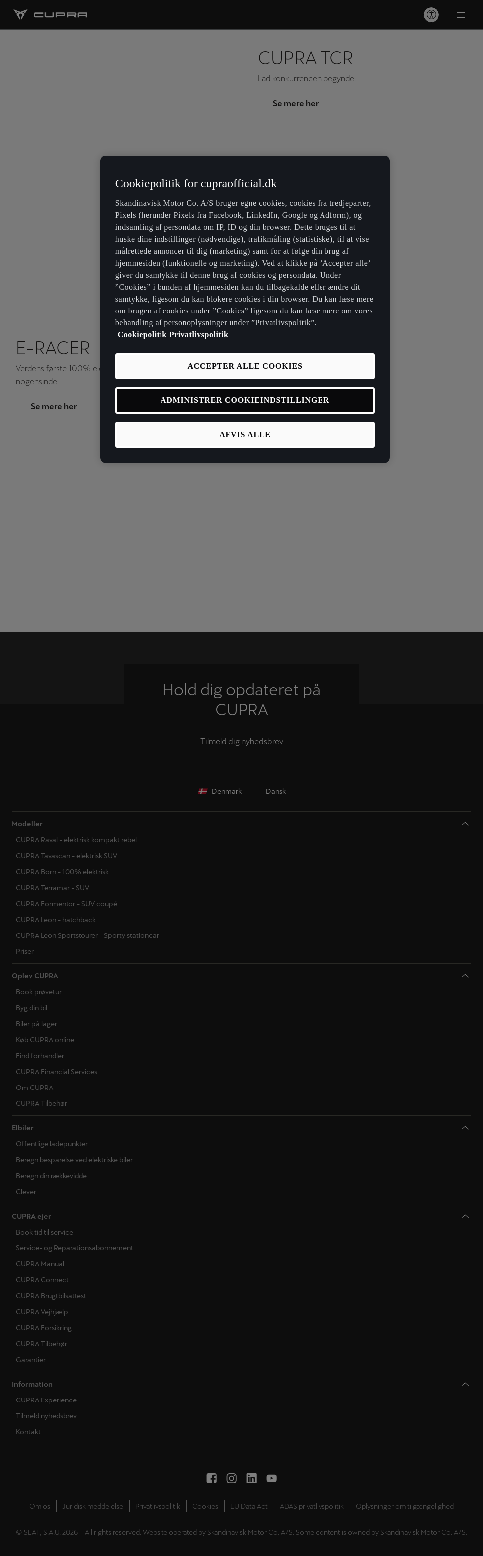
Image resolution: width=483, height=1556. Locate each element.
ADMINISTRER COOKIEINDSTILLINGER (245, 400)
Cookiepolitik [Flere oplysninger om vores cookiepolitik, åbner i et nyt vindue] (142, 334)
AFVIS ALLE (245, 434)
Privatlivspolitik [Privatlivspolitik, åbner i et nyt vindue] (199, 334)
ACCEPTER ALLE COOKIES (244, 366)
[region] (245, 309)
